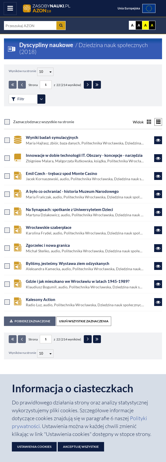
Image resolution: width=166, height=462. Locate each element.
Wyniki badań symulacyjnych (52, 137)
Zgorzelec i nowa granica (48, 245)
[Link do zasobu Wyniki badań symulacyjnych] (158, 140)
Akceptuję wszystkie (81, 447)
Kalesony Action (40, 299)
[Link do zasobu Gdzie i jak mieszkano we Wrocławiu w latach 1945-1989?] (158, 284)
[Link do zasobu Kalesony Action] (158, 302)
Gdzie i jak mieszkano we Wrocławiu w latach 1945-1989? (77, 281)
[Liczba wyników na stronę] (45, 353)
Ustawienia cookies (34, 447)
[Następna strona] (88, 85)
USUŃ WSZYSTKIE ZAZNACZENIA (84, 321)
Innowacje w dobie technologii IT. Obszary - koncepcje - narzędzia (84, 155)
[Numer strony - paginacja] (46, 85)
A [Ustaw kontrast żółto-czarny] (145, 25)
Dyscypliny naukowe (46, 44)
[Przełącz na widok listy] (158, 122)
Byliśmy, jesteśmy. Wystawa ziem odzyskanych (67, 263)
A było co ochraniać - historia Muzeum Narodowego (72, 191)
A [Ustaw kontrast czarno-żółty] (152, 25)
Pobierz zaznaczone (29, 321)
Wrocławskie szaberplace (48, 227)
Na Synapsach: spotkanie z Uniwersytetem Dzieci (69, 209)
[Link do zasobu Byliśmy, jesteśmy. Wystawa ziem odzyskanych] (158, 266)
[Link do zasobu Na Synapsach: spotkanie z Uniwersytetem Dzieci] (158, 212)
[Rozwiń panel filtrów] (41, 99)
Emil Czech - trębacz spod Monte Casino (61, 173)
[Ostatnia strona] (97, 85)
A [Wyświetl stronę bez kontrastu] (132, 25)
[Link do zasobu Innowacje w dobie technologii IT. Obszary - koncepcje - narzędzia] (158, 158)
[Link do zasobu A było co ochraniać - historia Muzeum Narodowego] (158, 194)
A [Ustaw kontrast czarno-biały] (139, 25)
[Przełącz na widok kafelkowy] (149, 122)
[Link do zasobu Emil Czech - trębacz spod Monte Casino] (158, 176)
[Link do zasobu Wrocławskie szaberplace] (158, 230)
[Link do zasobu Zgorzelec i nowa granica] (158, 248)
